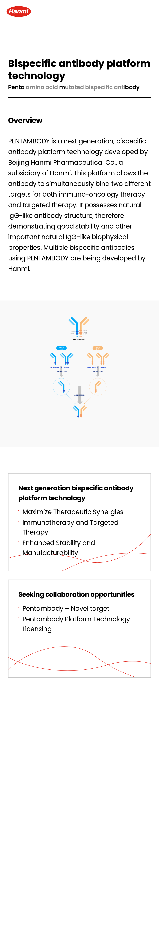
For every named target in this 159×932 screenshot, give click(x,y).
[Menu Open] (145, 11)
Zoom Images (79, 425)
